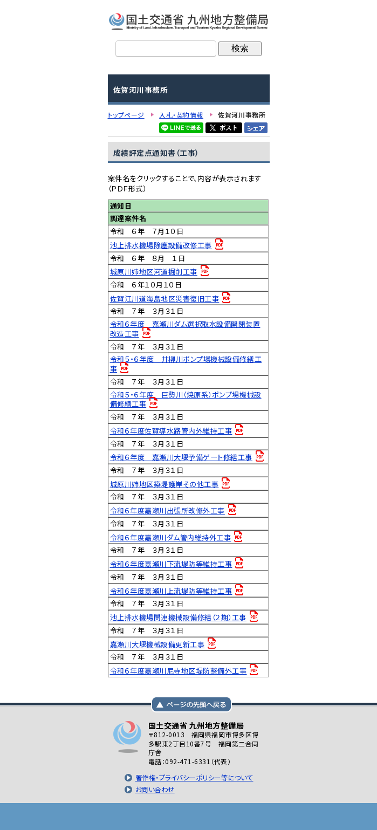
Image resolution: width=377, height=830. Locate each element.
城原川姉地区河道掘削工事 (153, 271)
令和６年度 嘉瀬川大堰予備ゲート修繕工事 (181, 457)
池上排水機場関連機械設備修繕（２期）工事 (178, 617)
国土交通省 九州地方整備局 (189, 21)
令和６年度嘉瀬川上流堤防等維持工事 (171, 591)
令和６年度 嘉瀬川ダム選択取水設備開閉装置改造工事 (185, 329)
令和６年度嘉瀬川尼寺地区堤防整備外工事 (178, 671)
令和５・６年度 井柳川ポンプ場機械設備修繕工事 (186, 364)
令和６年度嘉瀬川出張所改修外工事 (167, 510)
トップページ (135, 816)
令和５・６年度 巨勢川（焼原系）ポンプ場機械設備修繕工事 (186, 399)
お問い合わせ (155, 789)
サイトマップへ (243, 816)
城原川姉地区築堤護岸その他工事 (164, 484)
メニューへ (189, 816)
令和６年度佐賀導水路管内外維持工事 (171, 431)
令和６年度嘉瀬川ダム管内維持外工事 (170, 537)
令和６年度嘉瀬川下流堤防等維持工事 (171, 564)
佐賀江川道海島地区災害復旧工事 (165, 298)
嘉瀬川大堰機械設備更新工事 (157, 644)
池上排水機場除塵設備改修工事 (161, 245)
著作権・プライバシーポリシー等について (194, 778)
